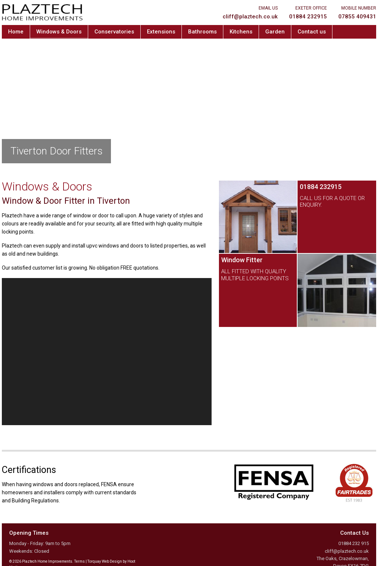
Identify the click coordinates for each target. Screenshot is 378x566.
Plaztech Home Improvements (42, 12)
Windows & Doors (59, 31)
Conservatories (114, 31)
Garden (275, 31)
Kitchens (241, 31)
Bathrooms (202, 31)
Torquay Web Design (104, 561)
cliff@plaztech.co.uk (347, 551)
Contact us (312, 31)
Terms (79, 561)
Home (16, 31)
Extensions (161, 31)
